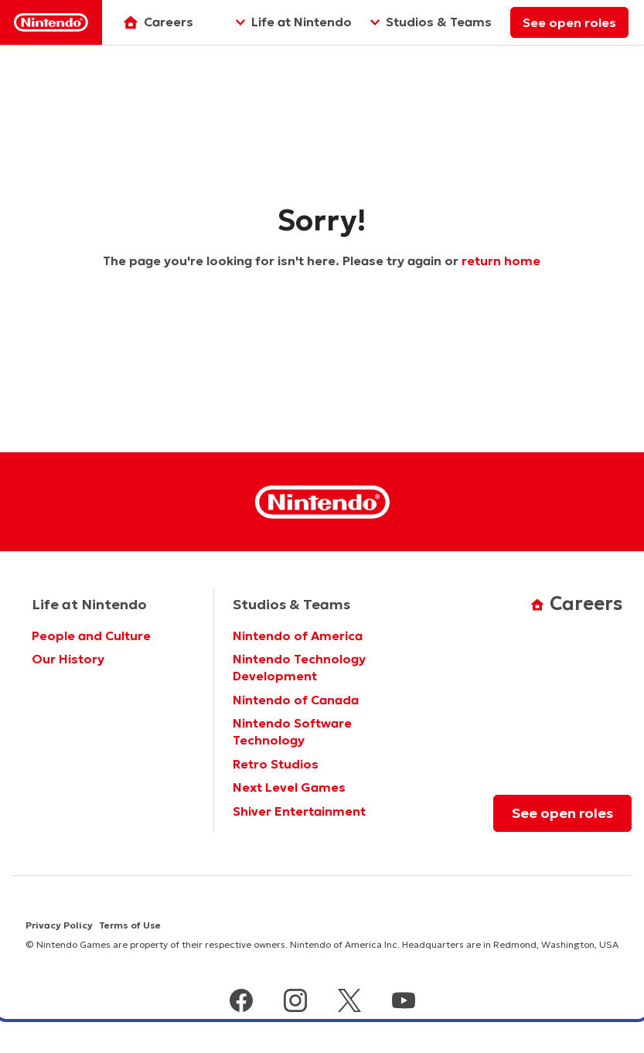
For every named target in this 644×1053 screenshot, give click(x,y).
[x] (349, 1002)
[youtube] (403, 1002)
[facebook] (241, 1002)
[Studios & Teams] (431, 22)
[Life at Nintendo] (294, 22)
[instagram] (295, 1002)
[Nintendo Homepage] (322, 502)
